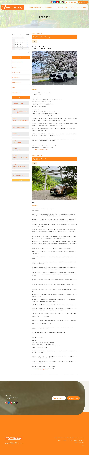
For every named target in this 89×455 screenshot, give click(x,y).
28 (17, 37)
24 (12, 46)
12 (17, 42)
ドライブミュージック (58, 7)
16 (27, 42)
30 (22, 37)
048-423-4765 (11, 443)
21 (22, 44)
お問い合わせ (81, 440)
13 (20, 42)
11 (15, 42)
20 (20, 44)
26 (12, 37)
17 (12, 44)
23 (27, 44)
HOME (31, 7)
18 (15, 44)
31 (12, 48)
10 (12, 42)
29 (20, 37)
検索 (28, 52)
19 (17, 44)
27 (15, 37)
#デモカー (35, 41)
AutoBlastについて (38, 7)
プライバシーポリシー (79, 442)
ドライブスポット (48, 7)
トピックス (79, 7)
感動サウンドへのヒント (70, 7)
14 (22, 42)
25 (15, 46)
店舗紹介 (85, 7)
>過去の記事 (21, 180)
